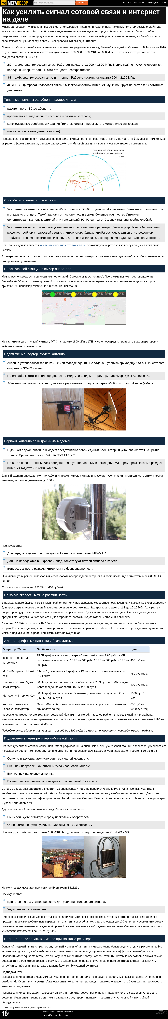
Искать (81, 3)
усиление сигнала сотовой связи (62, 245)
